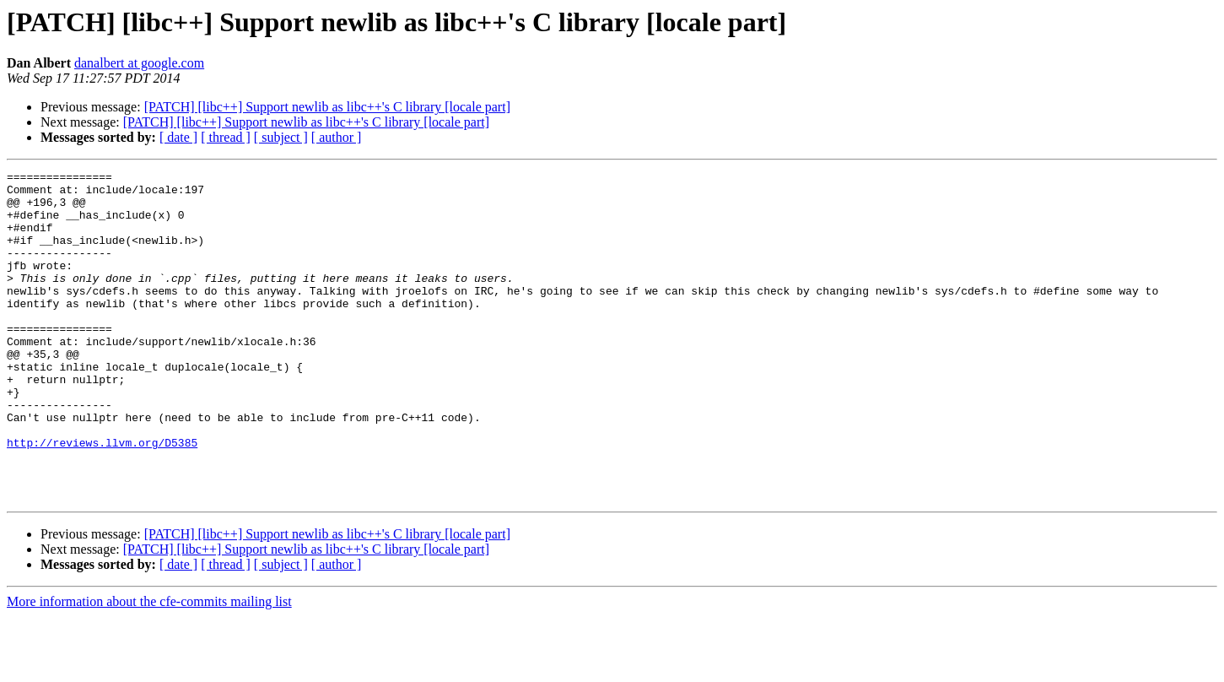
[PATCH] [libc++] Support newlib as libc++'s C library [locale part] (327, 107)
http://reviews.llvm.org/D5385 (102, 498)
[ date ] (178, 137)
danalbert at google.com (139, 63)
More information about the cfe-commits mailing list (149, 667)
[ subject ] (281, 137)
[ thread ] (226, 137)
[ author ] (336, 137)
